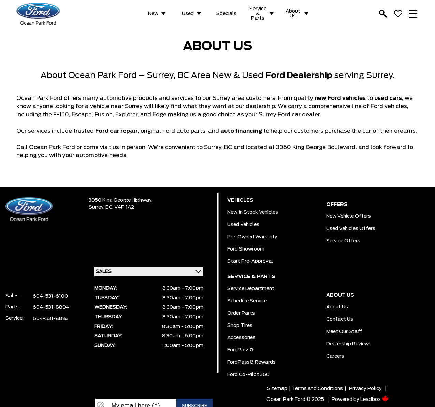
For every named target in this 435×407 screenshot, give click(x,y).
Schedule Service (247, 301)
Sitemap (277, 388)
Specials (226, 13)
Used (188, 13)
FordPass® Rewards (251, 362)
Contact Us (339, 319)
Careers (335, 356)
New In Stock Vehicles (252, 212)
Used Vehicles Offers (350, 228)
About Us (293, 13)
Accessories (241, 337)
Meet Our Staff (344, 331)
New (153, 13)
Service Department (250, 288)
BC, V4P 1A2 (119, 207)
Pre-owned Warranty (252, 237)
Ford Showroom (245, 249)
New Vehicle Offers (348, 216)
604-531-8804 (51, 307)
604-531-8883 (51, 318)
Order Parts (241, 313)
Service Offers (343, 241)
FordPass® (240, 350)
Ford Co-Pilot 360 (248, 374)
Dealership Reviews (349, 344)
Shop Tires (239, 325)
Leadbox (374, 399)
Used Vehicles (243, 224)
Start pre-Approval (250, 261)
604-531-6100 (50, 296)
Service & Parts (257, 13)
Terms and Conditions (317, 388)
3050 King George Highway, (121, 200)
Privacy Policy (365, 388)
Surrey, (97, 207)
